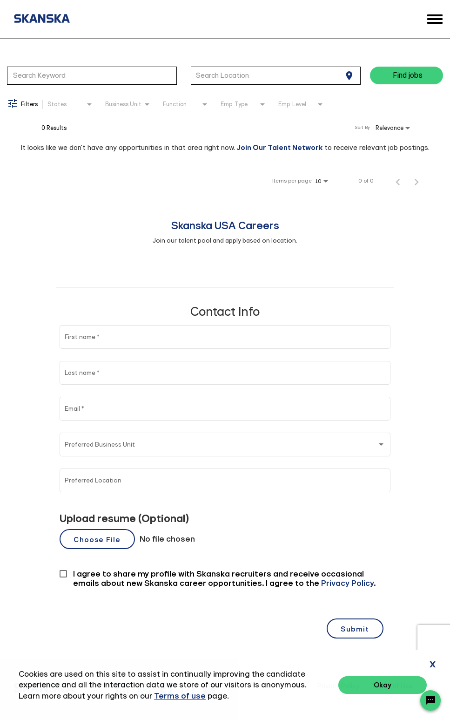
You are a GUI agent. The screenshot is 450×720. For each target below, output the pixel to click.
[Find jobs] (406, 75)
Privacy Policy (338, 686)
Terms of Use (392, 686)
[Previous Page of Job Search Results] (398, 180)
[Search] (406, 75)
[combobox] (92, 75)
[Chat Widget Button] (430, 700)
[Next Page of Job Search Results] (416, 180)
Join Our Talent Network (279, 147)
